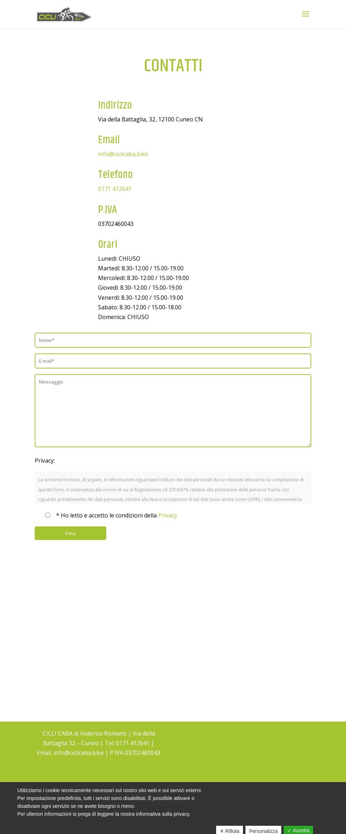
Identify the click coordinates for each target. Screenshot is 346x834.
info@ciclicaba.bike (123, 154)
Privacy (167, 515)
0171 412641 (115, 189)
